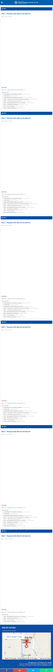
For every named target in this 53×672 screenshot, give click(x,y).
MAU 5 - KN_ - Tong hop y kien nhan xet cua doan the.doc (13, 89)
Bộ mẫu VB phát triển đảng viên (10, 107)
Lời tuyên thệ (6, 95)
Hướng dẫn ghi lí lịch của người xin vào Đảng (12, 94)
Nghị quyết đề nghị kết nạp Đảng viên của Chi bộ (13, 97)
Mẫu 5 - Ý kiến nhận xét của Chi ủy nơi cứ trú (12, 101)
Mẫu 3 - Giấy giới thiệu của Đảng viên (11, 104)
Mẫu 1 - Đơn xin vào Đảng (9, 106)
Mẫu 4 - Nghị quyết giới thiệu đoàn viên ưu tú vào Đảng (14, 102)
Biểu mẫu (3, 8)
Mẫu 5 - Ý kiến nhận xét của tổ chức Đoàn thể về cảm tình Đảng (16, 99)
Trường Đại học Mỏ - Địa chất (9, 630)
